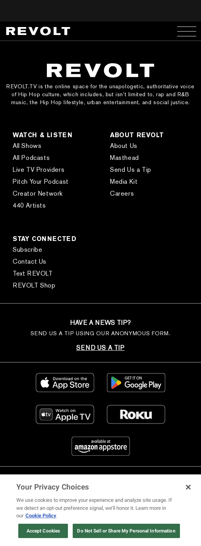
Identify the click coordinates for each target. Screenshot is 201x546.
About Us (123, 146)
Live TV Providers (38, 169)
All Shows (27, 146)
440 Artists (29, 205)
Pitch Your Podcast (41, 181)
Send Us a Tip (130, 169)
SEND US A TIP (100, 348)
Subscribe (27, 249)
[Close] (188, 487)
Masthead (124, 158)
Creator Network (38, 193)
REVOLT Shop (34, 285)
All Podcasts (31, 158)
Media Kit (123, 181)
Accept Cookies (43, 531)
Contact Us (29, 261)
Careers (122, 193)
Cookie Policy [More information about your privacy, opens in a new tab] (40, 516)
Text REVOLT (33, 273)
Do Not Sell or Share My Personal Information (126, 531)
